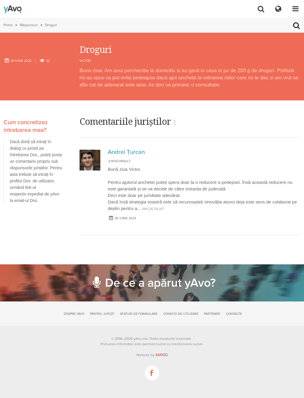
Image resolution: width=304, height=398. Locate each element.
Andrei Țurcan (126, 152)
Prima (8, 25)
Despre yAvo (74, 314)
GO (161, 355)
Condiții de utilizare (180, 314)
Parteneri (212, 314)
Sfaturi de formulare (138, 314)
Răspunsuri (29, 25)
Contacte (234, 314)
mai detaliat (153, 209)
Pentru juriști (102, 314)
